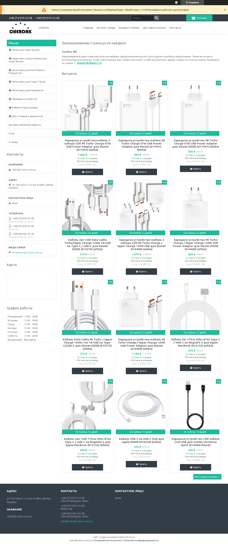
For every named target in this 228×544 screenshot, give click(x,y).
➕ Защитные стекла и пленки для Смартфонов (28, 60)
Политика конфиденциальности (141, 540)
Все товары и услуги (206, 476)
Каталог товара (106, 27)
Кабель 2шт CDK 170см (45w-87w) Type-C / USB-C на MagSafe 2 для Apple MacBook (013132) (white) (87, 442)
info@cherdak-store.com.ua (27, 252)
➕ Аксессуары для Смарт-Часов (27, 81)
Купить (89, 172)
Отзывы (13, 142)
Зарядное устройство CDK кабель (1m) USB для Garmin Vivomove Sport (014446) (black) (195, 442)
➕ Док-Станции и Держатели (26, 116)
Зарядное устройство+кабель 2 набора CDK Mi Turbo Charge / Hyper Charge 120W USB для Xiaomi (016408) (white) (141, 244)
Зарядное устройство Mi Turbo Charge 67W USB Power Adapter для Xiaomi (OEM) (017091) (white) (195, 143)
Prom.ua (130, 537)
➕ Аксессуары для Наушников (26, 90)
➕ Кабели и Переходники (23, 107)
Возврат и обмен (129, 27)
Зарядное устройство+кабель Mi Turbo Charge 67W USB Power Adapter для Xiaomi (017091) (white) (141, 145)
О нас (12, 133)
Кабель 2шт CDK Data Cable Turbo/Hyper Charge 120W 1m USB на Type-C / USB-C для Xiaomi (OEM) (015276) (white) (87, 244)
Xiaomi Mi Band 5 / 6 (89, 63)
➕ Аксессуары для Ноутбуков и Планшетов (27, 71)
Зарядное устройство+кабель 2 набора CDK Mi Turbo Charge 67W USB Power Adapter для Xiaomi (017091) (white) (87, 145)
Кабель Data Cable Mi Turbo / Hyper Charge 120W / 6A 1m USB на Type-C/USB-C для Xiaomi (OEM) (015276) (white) (87, 344)
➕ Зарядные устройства (23, 99)
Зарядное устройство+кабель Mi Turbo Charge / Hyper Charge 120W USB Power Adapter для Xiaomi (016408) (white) (141, 344)
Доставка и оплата (154, 27)
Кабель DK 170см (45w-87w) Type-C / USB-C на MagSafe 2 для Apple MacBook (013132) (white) (195, 342)
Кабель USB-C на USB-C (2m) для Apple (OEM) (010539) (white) (141, 440)
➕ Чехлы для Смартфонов (24, 50)
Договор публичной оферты (25, 125)
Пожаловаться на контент (108, 540)
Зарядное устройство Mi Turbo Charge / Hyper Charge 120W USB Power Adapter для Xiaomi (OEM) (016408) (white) (195, 244)
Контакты (175, 27)
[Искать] (156, 18)
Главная (88, 27)
